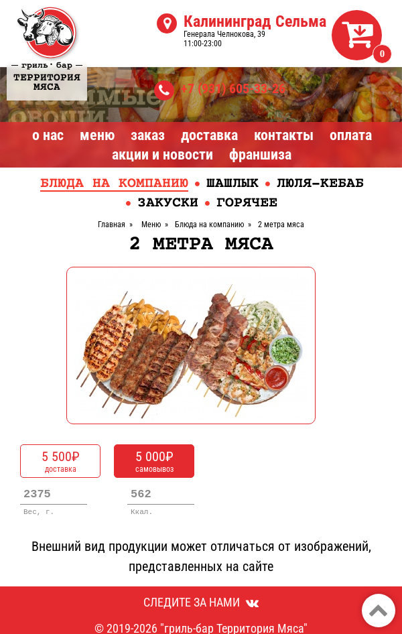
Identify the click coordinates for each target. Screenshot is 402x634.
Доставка (209, 135)
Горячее (246, 203)
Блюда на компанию (114, 184)
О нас (48, 135)
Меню (97, 135)
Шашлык (232, 184)
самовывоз (154, 461)
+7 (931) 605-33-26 (233, 88)
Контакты (284, 135)
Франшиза (260, 154)
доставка (60, 461)
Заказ (148, 135)
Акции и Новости (162, 154)
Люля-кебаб (320, 184)
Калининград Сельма (255, 21)
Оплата (351, 135)
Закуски (167, 203)
